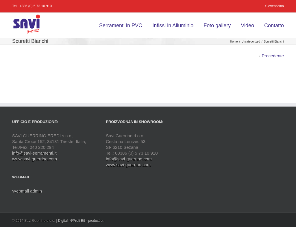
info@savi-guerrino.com (129, 158)
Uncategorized (250, 41)
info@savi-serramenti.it (34, 153)
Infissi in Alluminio (172, 25)
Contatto (274, 25)
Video (247, 25)
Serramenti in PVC (120, 25)
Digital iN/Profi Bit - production (81, 221)
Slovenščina (274, 6)
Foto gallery (217, 25)
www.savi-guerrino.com (34, 158)
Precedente (273, 55)
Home (234, 41)
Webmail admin (27, 190)
